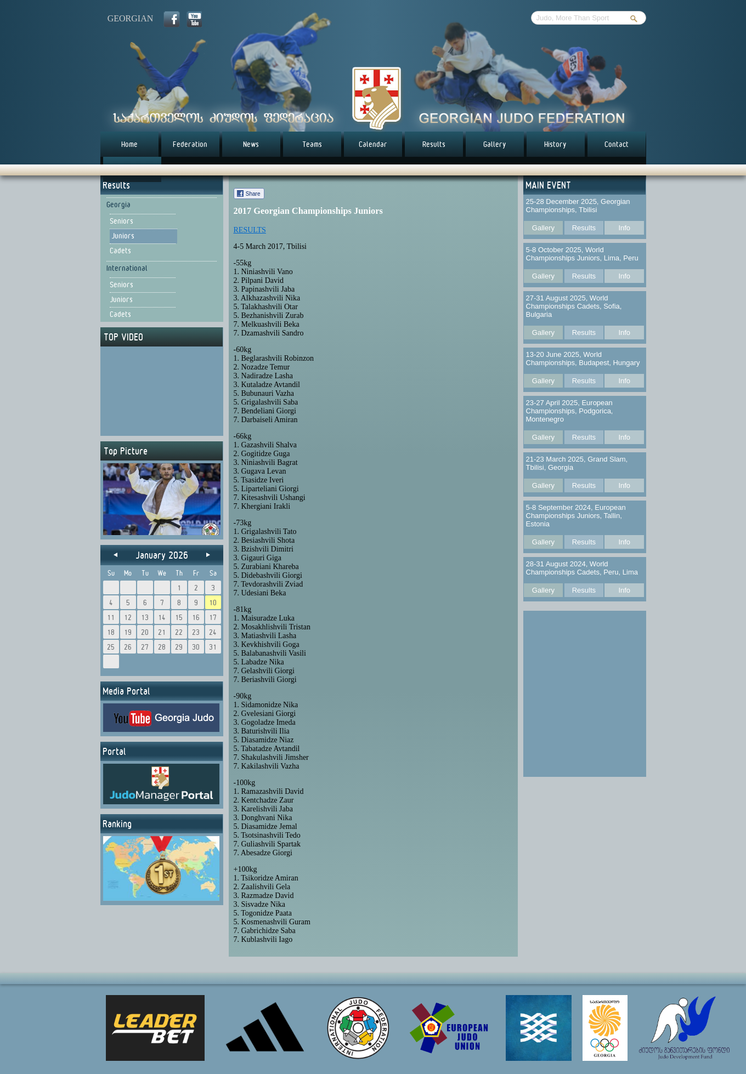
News (251, 144)
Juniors (122, 235)
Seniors (121, 221)
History (555, 144)
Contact (616, 144)
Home (129, 144)
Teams (312, 144)
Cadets (120, 250)
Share (253, 194)
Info (624, 228)
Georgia (118, 204)
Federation (190, 144)
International (127, 268)
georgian (131, 18)
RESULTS (250, 230)
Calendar (373, 144)
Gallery (494, 144)
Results (433, 144)
